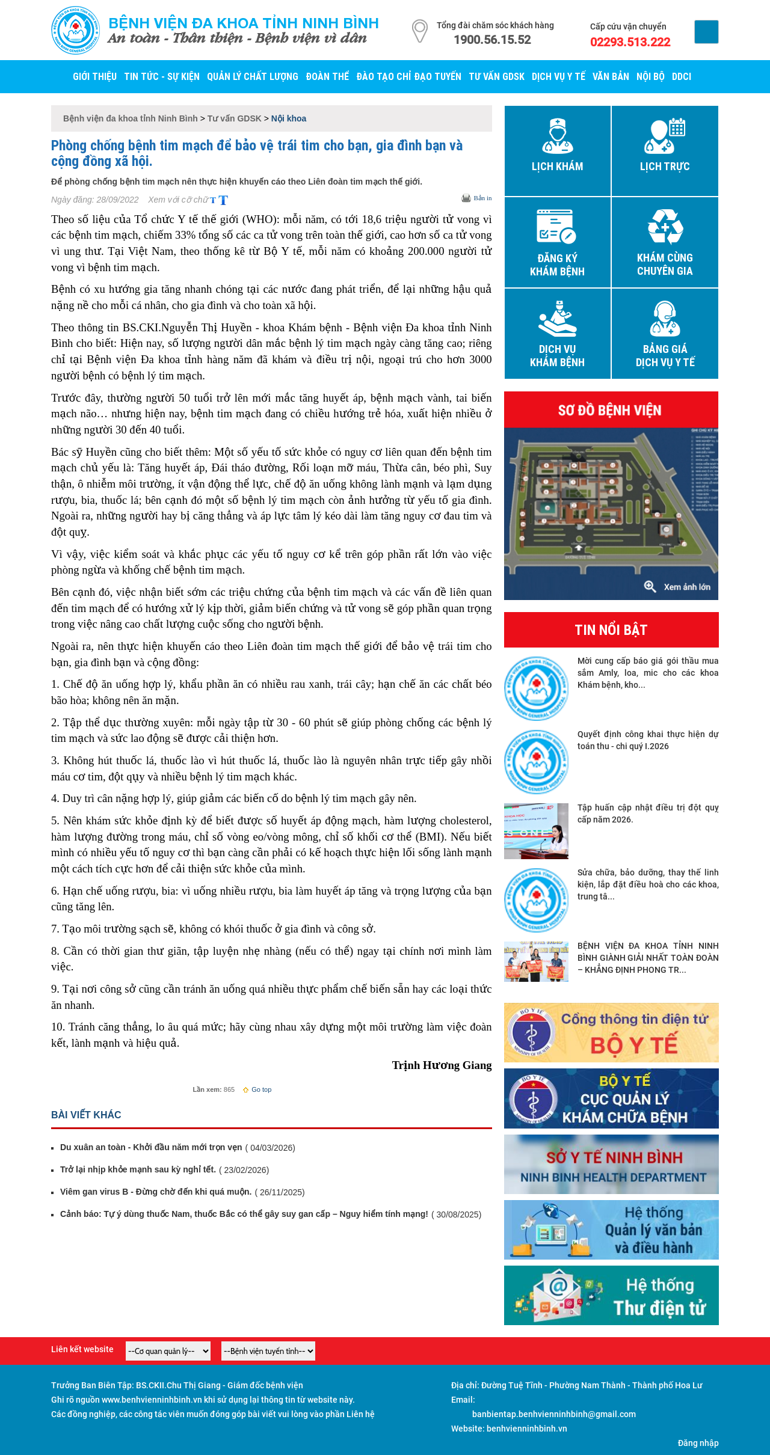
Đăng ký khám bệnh (557, 265)
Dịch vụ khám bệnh (557, 356)
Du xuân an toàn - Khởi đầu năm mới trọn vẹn (151, 1147)
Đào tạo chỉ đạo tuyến (408, 76)
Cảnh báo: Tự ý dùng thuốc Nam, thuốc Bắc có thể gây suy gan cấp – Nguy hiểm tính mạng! (244, 1214)
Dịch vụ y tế (558, 76)
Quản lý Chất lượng (252, 76)
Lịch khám (558, 166)
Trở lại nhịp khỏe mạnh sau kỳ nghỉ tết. (138, 1169)
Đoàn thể (327, 76)
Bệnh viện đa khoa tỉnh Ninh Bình (243, 22)
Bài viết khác (86, 1115)
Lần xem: (207, 1089)
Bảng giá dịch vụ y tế (665, 356)
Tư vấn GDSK (497, 76)
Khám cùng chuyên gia (665, 264)
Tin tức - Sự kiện (162, 76)
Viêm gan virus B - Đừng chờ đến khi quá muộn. (155, 1191)
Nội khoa (289, 118)
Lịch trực (665, 166)
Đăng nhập (698, 1443)
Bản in (482, 197)
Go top (256, 1089)
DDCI (681, 76)
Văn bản (611, 76)
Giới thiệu (95, 76)
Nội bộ (650, 76)
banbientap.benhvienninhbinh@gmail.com (554, 1414)
